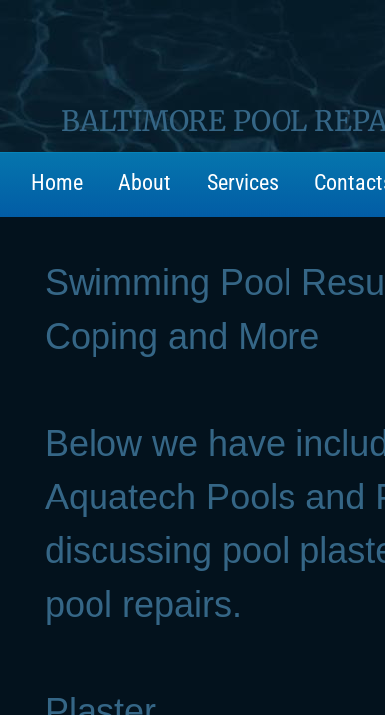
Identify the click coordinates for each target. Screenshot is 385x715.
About (144, 182)
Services (243, 182)
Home (57, 182)
